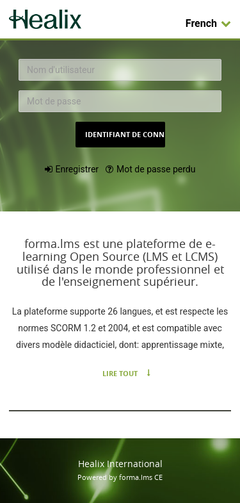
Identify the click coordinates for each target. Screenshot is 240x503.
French (208, 23)
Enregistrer (77, 169)
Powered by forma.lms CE (120, 477)
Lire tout (120, 373)
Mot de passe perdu (155, 169)
